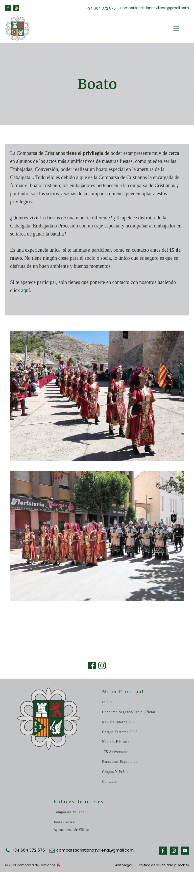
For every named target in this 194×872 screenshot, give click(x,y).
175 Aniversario (115, 752)
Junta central (65, 822)
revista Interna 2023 (119, 722)
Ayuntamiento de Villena (71, 830)
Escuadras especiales (119, 762)
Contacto (109, 781)
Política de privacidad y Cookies (164, 865)
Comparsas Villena (69, 812)
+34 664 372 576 (101, 8)
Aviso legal (124, 865)
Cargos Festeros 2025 (120, 732)
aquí (25, 290)
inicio (107, 702)
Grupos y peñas (115, 772)
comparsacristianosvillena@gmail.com (154, 8)
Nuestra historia (115, 742)
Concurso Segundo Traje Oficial (128, 712)
